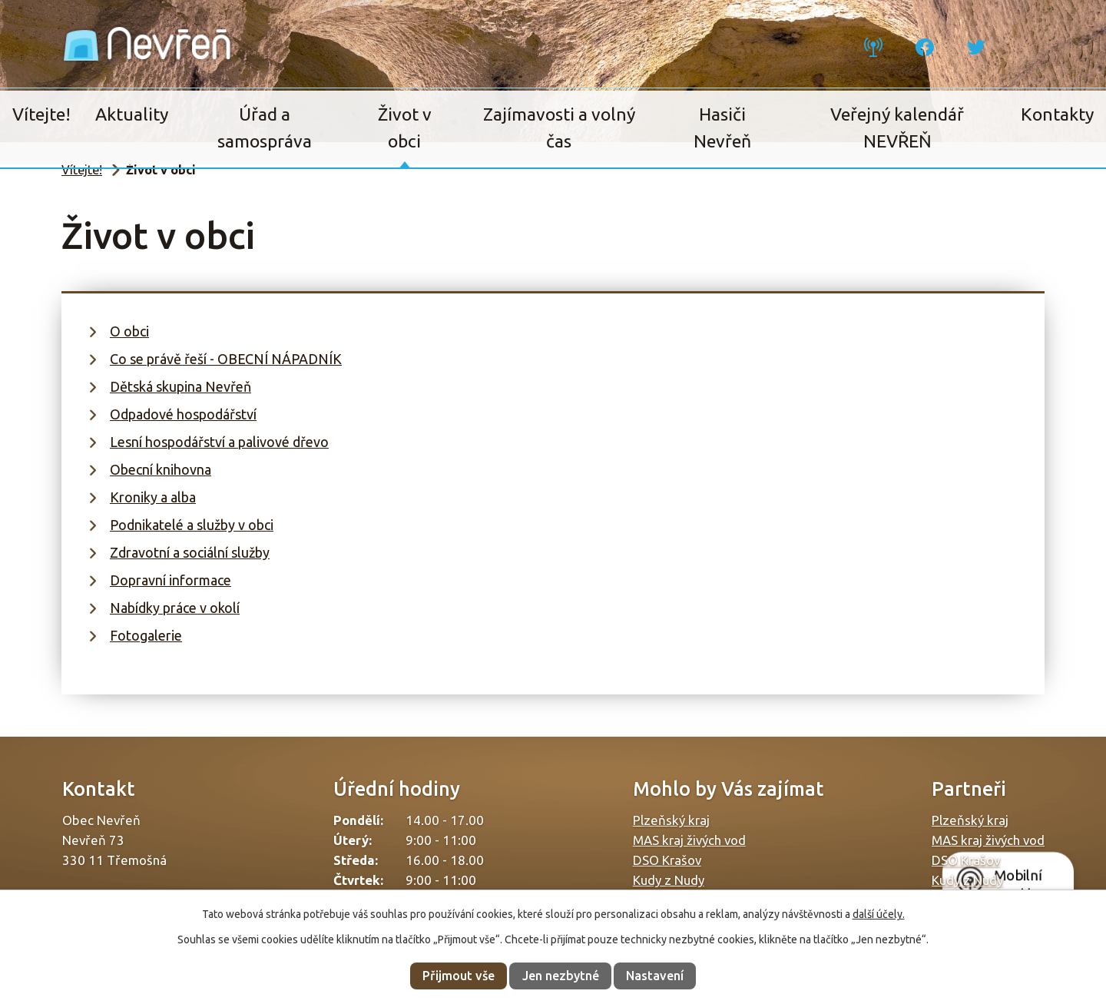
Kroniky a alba (153, 497)
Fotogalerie (146, 635)
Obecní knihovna (160, 469)
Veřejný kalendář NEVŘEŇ (897, 127)
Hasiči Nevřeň (722, 127)
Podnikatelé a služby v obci (191, 524)
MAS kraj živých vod (689, 840)
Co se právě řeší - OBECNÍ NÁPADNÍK (226, 358)
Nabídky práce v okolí (175, 607)
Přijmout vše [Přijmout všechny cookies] (458, 975)
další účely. (879, 914)
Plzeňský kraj (671, 820)
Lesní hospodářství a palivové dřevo (219, 441)
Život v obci (405, 127)
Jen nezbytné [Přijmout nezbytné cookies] (560, 975)
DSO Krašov (667, 860)
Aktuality (131, 114)
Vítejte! (41, 114)
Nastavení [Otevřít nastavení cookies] (655, 975)
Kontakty (1057, 114)
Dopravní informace (170, 580)
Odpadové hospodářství (183, 414)
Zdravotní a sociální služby (190, 552)
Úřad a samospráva (264, 127)
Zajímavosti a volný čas (559, 127)
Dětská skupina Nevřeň (180, 386)
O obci (129, 331)
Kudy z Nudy (668, 880)
